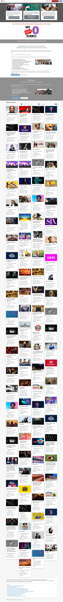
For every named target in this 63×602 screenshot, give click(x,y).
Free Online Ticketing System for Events (14, 594)
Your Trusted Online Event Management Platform (15, 585)
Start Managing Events (15, 74)
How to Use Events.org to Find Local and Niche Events (16, 592)
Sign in (61, 1)
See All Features (24, 74)
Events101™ (49, 1)
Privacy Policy (14, 599)
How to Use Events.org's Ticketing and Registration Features (17, 590)
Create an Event (55, 1)
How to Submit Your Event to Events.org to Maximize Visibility (17, 589)
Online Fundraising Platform (12, 587)
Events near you (20, 599)
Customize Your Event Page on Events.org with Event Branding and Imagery (20, 591)
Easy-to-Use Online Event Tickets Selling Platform (15, 588)
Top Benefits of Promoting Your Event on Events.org (16, 595)
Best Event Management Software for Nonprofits (15, 593)
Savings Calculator (24, 98)
